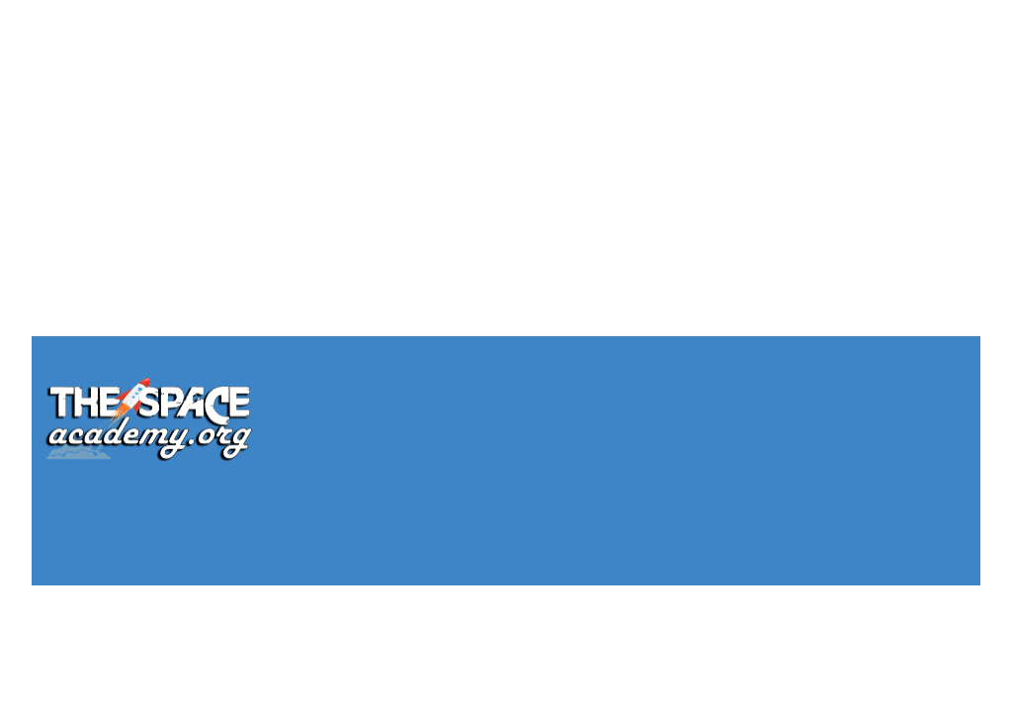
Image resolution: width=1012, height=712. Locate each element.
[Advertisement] (506, 138)
